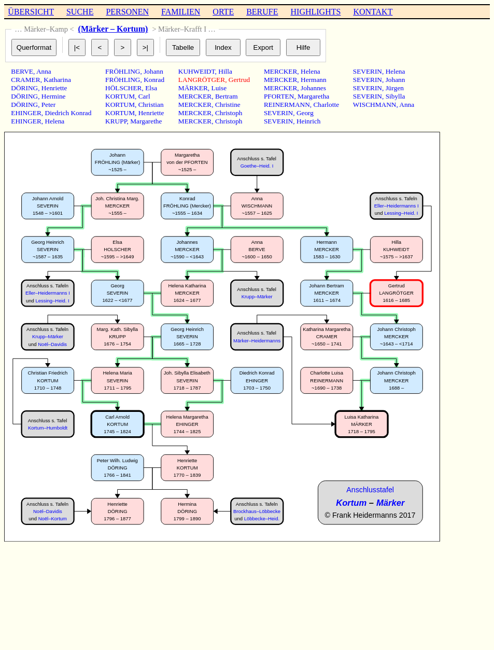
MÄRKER (193, 88)
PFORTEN (279, 96)
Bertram (226, 96)
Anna (43, 71)
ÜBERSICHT (31, 11)
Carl (144, 96)
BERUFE (262, 11)
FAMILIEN (180, 11)
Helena (55, 121)
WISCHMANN (375, 104)
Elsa (151, 88)
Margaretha (313, 96)
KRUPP (116, 121)
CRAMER (25, 80)
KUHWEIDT (196, 71)
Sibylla (395, 96)
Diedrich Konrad (68, 113)
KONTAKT (372, 11)
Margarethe (146, 121)
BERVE (22, 71)
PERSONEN (127, 11)
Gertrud (239, 80)
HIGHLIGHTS (316, 11)
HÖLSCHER (123, 88)
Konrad (154, 80)
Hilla (225, 71)
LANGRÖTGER (201, 80)
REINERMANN (287, 104)
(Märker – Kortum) (113, 28)
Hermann (314, 80)
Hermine (53, 96)
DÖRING (24, 88)
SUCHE (79, 11)
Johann (153, 71)
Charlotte (326, 104)
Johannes (313, 88)
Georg (305, 113)
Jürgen (395, 88)
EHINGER (26, 113)
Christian (151, 104)
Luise (219, 88)
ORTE (223, 11)
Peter (48, 104)
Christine (228, 104)
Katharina (57, 80)
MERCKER (194, 96)
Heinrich (309, 121)
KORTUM (120, 96)
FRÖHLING (122, 71)
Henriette (54, 88)
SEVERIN (278, 113)
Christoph (229, 113)
